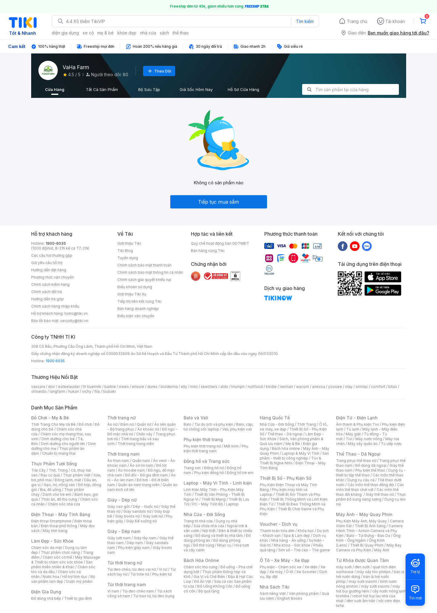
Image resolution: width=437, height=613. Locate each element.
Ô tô (289, 571)
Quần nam (141, 460)
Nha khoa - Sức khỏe (292, 545)
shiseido (39, 391)
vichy (86, 391)
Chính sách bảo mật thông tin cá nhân (150, 272)
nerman (286, 386)
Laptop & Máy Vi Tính (300, 453)
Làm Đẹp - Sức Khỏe (52, 541)
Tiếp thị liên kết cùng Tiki (139, 301)
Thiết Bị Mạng (213, 499)
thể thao (181, 32)
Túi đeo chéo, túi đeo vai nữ (131, 569)
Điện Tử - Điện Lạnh (357, 417)
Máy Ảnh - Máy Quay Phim (364, 514)
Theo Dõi (159, 71)
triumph (238, 386)
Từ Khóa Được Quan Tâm (362, 560)
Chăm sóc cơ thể (57, 557)
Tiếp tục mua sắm (218, 202)
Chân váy (144, 434)
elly (184, 386)
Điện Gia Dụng (46, 591)
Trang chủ (357, 21)
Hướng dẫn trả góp (47, 299)
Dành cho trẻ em (57, 494)
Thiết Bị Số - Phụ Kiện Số (285, 478)
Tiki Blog (125, 250)
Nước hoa (51, 576)
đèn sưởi (362, 567)
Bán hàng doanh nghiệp (138, 308)
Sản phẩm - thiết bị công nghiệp (294, 455)
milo (194, 386)
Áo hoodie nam (131, 470)
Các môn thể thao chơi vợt (370, 487)
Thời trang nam (123, 454)
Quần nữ (144, 424)
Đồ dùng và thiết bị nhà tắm (219, 535)
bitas (392, 386)
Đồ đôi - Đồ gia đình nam (146, 475)
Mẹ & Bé (292, 443)
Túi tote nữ (139, 574)
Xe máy (276, 571)
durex (152, 386)
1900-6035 (56, 243)
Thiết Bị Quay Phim (366, 545)
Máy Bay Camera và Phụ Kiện (369, 547)
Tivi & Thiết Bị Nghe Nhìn (290, 460)
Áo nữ (112, 424)
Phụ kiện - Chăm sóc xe (281, 567)
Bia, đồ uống (50, 489)
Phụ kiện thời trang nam (216, 448)
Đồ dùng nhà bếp (46, 598)
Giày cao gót (118, 506)
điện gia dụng (65, 32)
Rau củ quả (50, 475)
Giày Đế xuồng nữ (141, 521)
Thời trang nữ (121, 417)
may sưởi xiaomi (363, 581)
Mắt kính (231, 446)
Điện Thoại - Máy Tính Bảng (60, 514)
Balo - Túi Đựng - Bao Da (368, 535)
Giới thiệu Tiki (129, 243)
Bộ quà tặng (208, 591)
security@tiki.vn (74, 320)
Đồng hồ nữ (214, 468)
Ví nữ (163, 569)
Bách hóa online (286, 448)
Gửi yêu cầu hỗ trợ (46, 262)
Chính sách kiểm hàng (50, 284)
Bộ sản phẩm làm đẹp (63, 579)
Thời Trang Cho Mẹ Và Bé (53, 424)
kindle (271, 386)
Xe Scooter (306, 571)
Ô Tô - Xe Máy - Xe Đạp (284, 560)
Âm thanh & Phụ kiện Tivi (357, 424)
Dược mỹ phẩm (79, 581)
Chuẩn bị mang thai (59, 453)
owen (124, 386)
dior (51, 386)
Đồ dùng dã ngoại (370, 465)
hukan (73, 391)
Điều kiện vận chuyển (135, 316)
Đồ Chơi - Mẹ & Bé (50, 417)
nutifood (255, 386)
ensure (138, 386)
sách (164, 32)
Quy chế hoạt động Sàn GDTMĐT (220, 243)
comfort (378, 386)
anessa (318, 386)
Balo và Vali (196, 417)
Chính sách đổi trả (46, 291)
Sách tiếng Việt (273, 593)
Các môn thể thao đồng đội (370, 484)
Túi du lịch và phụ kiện (213, 424)
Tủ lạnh (352, 429)
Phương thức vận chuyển (52, 277)
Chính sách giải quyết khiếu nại (144, 279)
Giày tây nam (145, 538)
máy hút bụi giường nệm (368, 588)
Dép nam (135, 542)
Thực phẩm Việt (76, 475)
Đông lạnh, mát (68, 480)
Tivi (349, 439)
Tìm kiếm (305, 21)
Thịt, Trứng (58, 470)
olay (349, 386)
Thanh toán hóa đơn (277, 530)
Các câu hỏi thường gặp (51, 255)
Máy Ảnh (381, 550)
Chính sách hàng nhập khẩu (55, 306)
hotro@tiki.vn (76, 313)
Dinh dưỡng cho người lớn (63, 443)
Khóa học (306, 530)
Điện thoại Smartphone (51, 521)
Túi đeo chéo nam (138, 591)
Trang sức (192, 468)
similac (362, 386)
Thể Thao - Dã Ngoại (358, 454)
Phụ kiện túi (162, 574)
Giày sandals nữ (137, 511)
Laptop (232, 504)
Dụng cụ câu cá (360, 480)
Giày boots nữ (127, 516)
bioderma (169, 386)
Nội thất (209, 530)
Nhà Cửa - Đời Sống (204, 514)
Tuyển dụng (127, 258)
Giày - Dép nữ (122, 499)
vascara (38, 386)
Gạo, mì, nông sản (59, 484)
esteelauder (69, 386)
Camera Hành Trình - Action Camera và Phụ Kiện (369, 531)
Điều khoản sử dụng (134, 287)
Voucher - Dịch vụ (278, 524)
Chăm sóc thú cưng (200, 567)
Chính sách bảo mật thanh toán (144, 265)
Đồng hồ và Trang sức (207, 461)
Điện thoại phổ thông (59, 526)
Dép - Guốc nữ (145, 506)
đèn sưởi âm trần (361, 600)
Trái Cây (38, 470)
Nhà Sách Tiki (274, 586)
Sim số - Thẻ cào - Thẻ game (304, 550)
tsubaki (109, 391)
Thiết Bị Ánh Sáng (370, 526)
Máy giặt (353, 434)
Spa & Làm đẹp (297, 535)
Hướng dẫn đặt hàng (48, 270)
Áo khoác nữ (148, 429)
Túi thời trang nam (126, 584)
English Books (289, 598)
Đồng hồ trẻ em (240, 472)
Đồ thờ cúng (203, 545)
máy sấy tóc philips (374, 571)
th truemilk (92, 386)
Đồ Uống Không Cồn (215, 586)
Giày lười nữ (153, 516)
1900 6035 (55, 361)
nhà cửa (148, 32)
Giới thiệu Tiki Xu (131, 294)
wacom (302, 386)
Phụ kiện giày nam (134, 547)
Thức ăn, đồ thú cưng (59, 499)
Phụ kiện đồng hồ (209, 472)
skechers (209, 386)
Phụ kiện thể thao (370, 470)
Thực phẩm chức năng (60, 552)
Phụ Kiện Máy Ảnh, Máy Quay (361, 521)
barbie (110, 386)
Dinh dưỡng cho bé (58, 439)
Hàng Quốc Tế (275, 417)
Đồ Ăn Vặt (202, 581)
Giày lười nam (119, 538)
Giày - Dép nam (123, 531)
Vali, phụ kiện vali (237, 429)
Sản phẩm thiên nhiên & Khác (62, 564)
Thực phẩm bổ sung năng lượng (371, 497)
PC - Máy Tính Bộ (207, 504)
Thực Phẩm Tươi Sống (54, 463)
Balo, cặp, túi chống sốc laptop (218, 426)
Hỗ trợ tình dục (74, 576)
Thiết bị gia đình (78, 598)
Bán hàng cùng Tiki (207, 250)
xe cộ (88, 32)
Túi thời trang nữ (124, 562)
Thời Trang (306, 424)
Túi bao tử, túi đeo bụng (153, 596)
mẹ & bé (105, 32)
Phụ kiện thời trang (203, 439)
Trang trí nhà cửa (198, 521)
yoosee (335, 386)
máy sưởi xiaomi (375, 586)
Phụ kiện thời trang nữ (202, 446)
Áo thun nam (118, 460)
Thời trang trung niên (136, 443)
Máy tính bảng (55, 530)
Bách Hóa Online (201, 560)
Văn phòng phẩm (304, 593)
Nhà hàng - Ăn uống (288, 540)
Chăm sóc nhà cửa (64, 504)
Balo (187, 424)
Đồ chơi (85, 424)
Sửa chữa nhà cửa (209, 526)
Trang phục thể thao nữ (356, 460)
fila (97, 391)
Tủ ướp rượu (391, 443)
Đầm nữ (127, 424)
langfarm (57, 391)
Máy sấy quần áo (363, 443)
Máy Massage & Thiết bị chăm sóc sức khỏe (65, 559)
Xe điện (311, 567)
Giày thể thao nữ (380, 494)
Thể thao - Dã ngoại (284, 434)
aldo (224, 386)
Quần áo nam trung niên (139, 484)
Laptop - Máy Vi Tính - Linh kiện (218, 483)
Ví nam (113, 591)
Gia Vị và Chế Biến (209, 576)
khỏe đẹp (126, 32)
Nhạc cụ (224, 545)
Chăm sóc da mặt (46, 547)
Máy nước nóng (368, 439)
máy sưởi (344, 567)
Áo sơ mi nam (141, 465)
